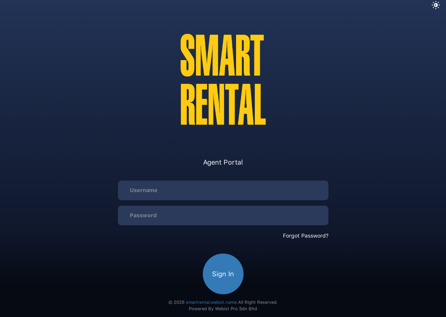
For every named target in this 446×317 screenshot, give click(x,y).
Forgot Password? (305, 235)
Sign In (223, 274)
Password (143, 215)
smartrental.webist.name (211, 302)
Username (144, 190)
